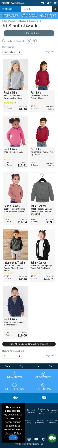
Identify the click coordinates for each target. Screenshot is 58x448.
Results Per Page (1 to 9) (13, 351)
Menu (6, 9)
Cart (51, 366)
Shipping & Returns (41, 411)
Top (21, 366)
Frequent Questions (31, 411)
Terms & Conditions (39, 422)
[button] (42, 2)
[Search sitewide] (36, 9)
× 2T (33, 41)
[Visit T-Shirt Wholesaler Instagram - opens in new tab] (29, 439)
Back (7, 366)
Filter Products (29, 33)
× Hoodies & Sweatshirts (15, 41)
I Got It (13, 437)
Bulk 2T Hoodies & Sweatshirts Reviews (29, 344)
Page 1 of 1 (51, 355)
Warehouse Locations (52, 411)
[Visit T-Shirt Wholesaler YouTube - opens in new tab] (37, 439)
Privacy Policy (13, 433)
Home (36, 366)
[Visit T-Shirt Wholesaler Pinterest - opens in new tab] (43, 439)
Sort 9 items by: (9, 47)
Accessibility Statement (52, 422)
